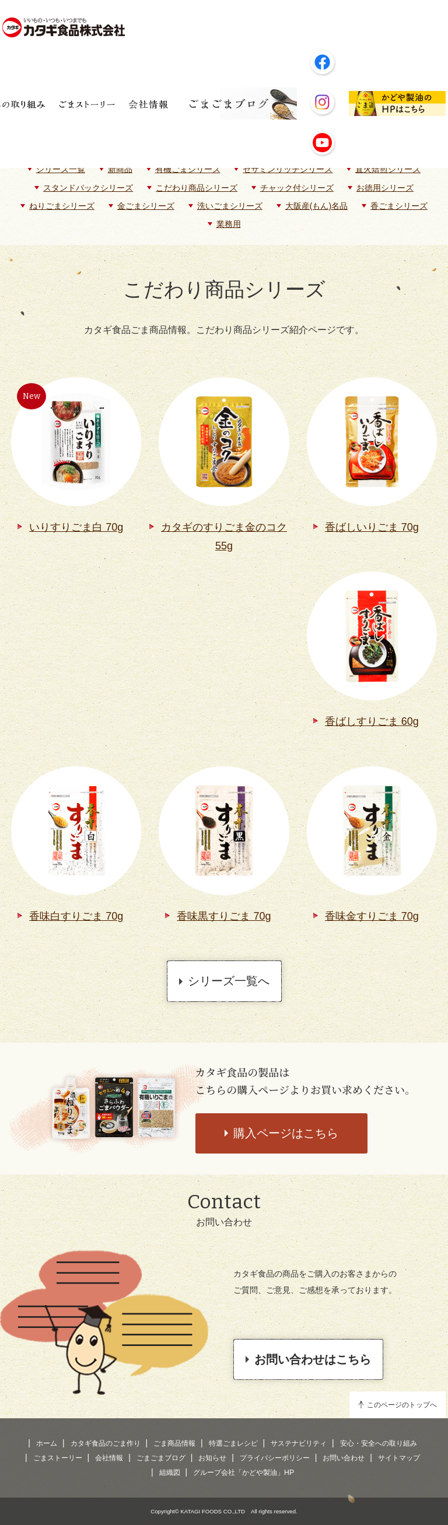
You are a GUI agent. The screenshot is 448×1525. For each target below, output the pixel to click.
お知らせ (212, 1458)
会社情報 (109, 1458)
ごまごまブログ (161, 1458)
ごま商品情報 (174, 1443)
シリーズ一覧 (60, 169)
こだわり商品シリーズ (196, 187)
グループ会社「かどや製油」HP (243, 1472)
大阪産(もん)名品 (316, 206)
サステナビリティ (299, 1443)
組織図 (169, 1472)
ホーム (46, 1443)
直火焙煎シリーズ (388, 169)
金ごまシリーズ (145, 206)
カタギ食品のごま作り (106, 1443)
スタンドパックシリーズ (88, 187)
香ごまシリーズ (399, 206)
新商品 (120, 169)
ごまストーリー (57, 1458)
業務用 (228, 224)
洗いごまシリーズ (229, 206)
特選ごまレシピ (233, 1443)
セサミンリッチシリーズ (287, 169)
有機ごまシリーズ (187, 169)
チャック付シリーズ (297, 187)
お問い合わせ (344, 1458)
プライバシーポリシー (275, 1458)
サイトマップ (399, 1458)
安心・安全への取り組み (378, 1443)
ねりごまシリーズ (61, 206)
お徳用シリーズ (385, 187)
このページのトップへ (402, 1405)
